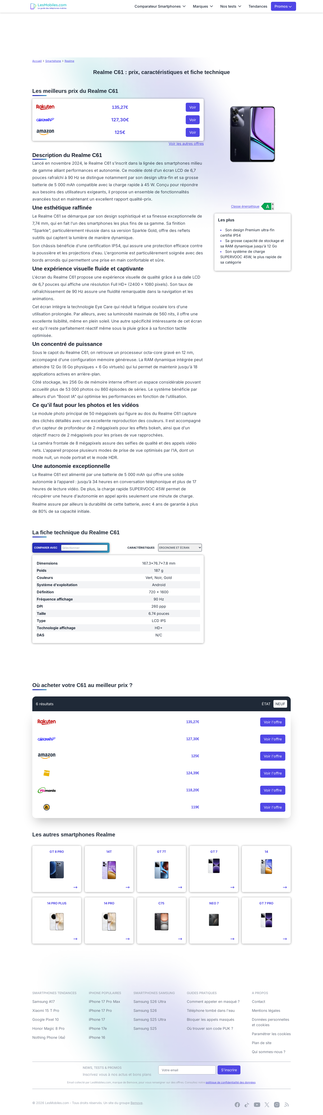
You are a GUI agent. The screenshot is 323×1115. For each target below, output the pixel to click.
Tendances (258, 6)
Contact (258, 1001)
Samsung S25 (145, 1028)
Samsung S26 (145, 1010)
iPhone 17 (97, 1019)
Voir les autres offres (186, 143)
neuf (280, 704)
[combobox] (83, 548)
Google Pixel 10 (45, 1019)
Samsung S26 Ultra (149, 1001)
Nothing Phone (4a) (48, 1037)
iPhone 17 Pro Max (104, 1001)
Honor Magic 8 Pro (48, 1028)
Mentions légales (266, 1010)
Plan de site (261, 1043)
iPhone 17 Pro (100, 1010)
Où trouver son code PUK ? (210, 1028)
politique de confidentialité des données (230, 1082)
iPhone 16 (97, 1037)
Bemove (136, 1103)
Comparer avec (45, 547)
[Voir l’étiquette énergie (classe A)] (252, 206)
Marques (203, 6)
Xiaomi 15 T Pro (45, 1010)
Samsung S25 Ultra (149, 1019)
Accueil (37, 61)
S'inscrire (229, 1070)
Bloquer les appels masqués (210, 1019)
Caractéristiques (141, 547)
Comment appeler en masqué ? (213, 1001)
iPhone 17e (98, 1028)
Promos (283, 6)
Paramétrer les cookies (271, 1034)
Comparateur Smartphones (160, 6)
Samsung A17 (43, 1001)
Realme (69, 61)
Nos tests (230, 6)
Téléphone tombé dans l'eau (211, 1010)
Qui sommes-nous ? (268, 1052)
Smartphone (53, 61)
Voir (192, 107)
